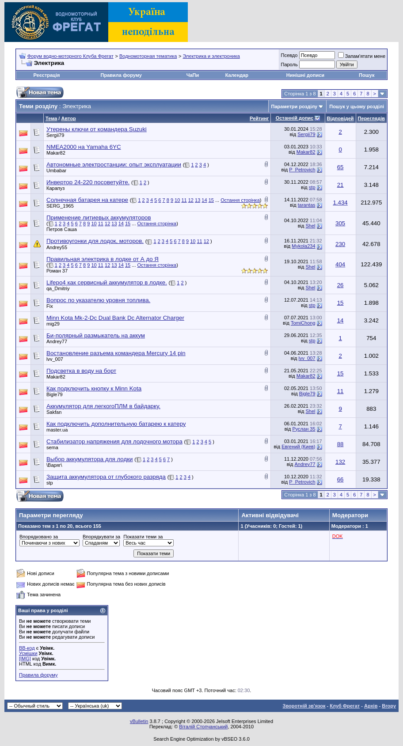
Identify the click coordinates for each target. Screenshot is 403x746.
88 (340, 444)
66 (340, 479)
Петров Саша (61, 229)
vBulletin (139, 721)
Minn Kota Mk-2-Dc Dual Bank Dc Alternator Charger (115, 317)
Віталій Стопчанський (203, 726)
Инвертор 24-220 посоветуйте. (87, 182)
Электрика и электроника (211, 56)
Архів (370, 705)
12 (191, 200)
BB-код (27, 648)
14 (204, 200)
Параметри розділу (294, 106)
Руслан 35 (303, 429)
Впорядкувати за (101, 536)
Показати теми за (143, 536)
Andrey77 (56, 341)
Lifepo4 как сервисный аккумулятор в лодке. (106, 282)
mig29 (53, 323)
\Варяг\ (54, 465)
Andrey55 (56, 247)
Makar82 (55, 152)
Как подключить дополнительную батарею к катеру (116, 423)
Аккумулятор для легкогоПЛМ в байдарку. (103, 406)
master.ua (57, 429)
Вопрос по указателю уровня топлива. (98, 300)
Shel (310, 225)
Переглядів (371, 118)
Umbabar (56, 170)
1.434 (340, 202)
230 (340, 244)
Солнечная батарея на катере (87, 200)
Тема (51, 118)
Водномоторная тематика (148, 56)
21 (340, 185)
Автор (68, 118)
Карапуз (55, 188)
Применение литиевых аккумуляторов (98, 217)
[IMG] (25, 658)
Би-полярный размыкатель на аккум (95, 335)
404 (340, 264)
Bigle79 (54, 394)
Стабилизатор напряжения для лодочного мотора (114, 441)
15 (211, 200)
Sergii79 (55, 135)
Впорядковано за (38, 536)
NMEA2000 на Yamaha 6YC (83, 147)
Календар (236, 75)
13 (197, 200)
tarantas (307, 205)
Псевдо (289, 55)
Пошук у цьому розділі (356, 106)
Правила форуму (121, 75)
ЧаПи (192, 75)
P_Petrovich (302, 169)
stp (312, 187)
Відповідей (340, 118)
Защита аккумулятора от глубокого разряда (106, 476)
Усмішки (28, 653)
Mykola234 (303, 246)
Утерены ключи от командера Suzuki (96, 129)
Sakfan (53, 412)
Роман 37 (57, 270)
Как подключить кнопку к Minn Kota (93, 388)
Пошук (366, 75)
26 (340, 285)
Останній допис (295, 118)
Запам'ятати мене (361, 56)
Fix (49, 306)
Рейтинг (259, 118)
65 (340, 167)
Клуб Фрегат (345, 705)
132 (340, 461)
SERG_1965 (60, 205)
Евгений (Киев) (298, 446)
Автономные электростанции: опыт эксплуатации (113, 164)
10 (177, 200)
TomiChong (303, 323)
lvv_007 (54, 359)
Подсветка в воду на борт (81, 370)
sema (52, 447)
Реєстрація (47, 75)
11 (183, 200)
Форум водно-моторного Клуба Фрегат (70, 56)
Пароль (289, 64)
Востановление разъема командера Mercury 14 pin (116, 353)
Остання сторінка (240, 200)
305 (340, 223)
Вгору (389, 705)
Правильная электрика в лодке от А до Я (102, 259)
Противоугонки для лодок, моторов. (95, 241)
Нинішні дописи (305, 75)
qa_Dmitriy (58, 288)
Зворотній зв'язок (304, 705)
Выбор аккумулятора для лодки (89, 459)
